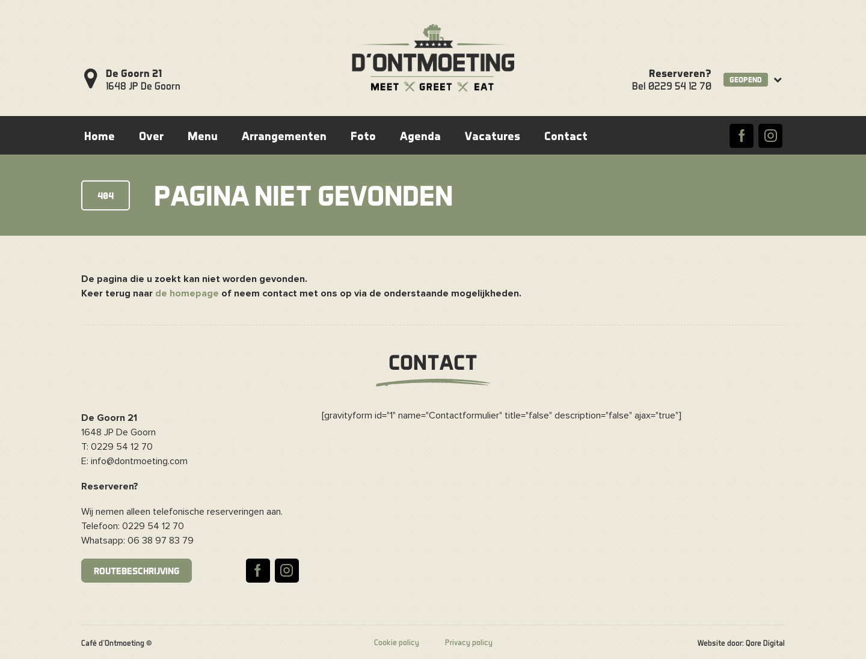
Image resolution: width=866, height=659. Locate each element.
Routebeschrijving (136, 570)
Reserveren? (680, 73)
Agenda (420, 136)
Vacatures (492, 136)
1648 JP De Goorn (143, 79)
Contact (566, 136)
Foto (363, 136)
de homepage (187, 293)
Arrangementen (284, 136)
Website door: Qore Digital (741, 643)
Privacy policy (469, 642)
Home (99, 136)
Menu (203, 136)
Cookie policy (396, 642)
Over (151, 136)
